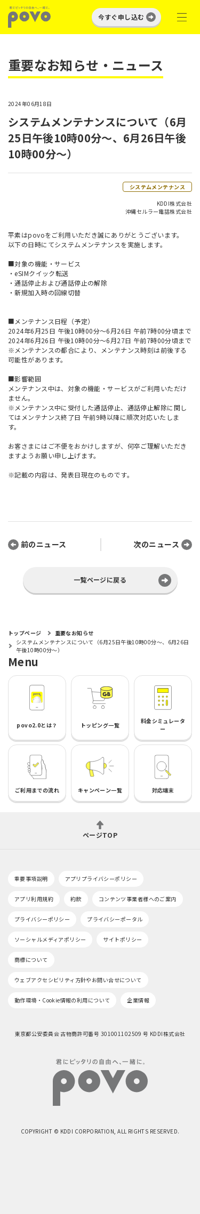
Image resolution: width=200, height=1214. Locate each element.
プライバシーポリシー (42, 919)
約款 (76, 899)
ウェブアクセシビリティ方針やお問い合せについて (78, 980)
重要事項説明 (31, 879)
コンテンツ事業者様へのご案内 (138, 899)
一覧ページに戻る (100, 579)
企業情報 (138, 1000)
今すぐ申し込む (121, 16)
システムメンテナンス (157, 187)
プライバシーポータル (114, 919)
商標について (31, 960)
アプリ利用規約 (33, 899)
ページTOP (100, 834)
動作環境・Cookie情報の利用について (62, 1000)
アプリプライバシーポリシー (101, 879)
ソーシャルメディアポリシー (50, 939)
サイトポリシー (122, 939)
